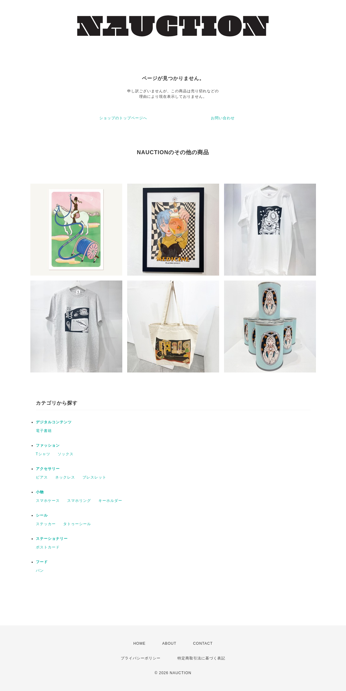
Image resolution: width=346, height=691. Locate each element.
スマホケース (48, 500)
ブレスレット (94, 477)
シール (42, 515)
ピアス (42, 477)
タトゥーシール (77, 524)
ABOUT (169, 643)
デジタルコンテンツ (54, 422)
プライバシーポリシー (141, 658)
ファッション (48, 445)
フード (42, 562)
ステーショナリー (52, 538)
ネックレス (65, 477)
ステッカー (46, 524)
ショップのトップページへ (123, 118)
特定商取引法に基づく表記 (201, 658)
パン (40, 570)
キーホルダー (110, 500)
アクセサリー (48, 469)
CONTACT (203, 643)
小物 (40, 492)
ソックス (66, 454)
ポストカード (48, 547)
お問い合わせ (223, 118)
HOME (139, 643)
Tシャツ (43, 454)
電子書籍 (44, 431)
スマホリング (79, 500)
